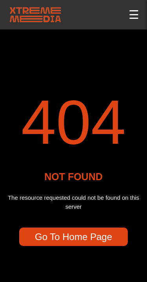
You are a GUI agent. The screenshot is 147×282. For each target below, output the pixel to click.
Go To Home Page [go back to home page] (73, 236)
